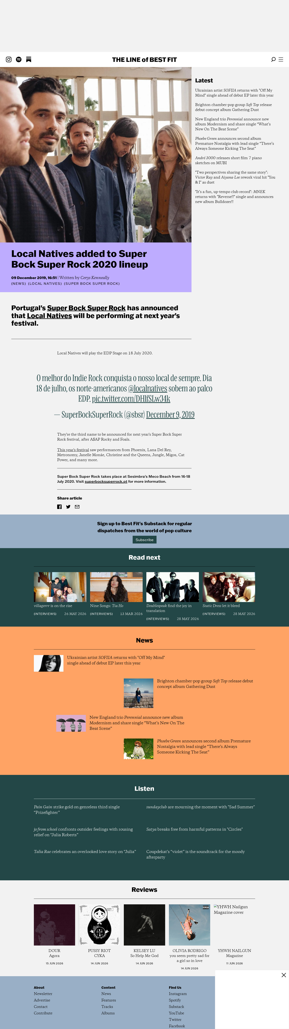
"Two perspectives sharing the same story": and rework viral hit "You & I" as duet (235, 177)
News (18, 283)
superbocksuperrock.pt (106, 481)
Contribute (43, 1013)
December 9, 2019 (170, 415)
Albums (108, 1013)
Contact (41, 1006)
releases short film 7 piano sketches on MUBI (228, 161)
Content (108, 987)
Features (108, 1000)
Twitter (175, 1019)
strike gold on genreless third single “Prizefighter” (77, 810)
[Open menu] (281, 59)
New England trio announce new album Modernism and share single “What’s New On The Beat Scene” (233, 124)
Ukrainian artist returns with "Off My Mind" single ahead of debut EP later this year (234, 93)
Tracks (107, 1006)
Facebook (177, 1026)
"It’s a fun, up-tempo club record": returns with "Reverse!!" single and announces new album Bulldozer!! (234, 196)
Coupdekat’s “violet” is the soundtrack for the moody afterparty (195, 854)
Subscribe (145, 539)
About (39, 987)
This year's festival (73, 450)
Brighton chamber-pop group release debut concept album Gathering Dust (233, 107)
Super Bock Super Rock (86, 307)
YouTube (176, 1013)
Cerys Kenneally (94, 278)
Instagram (178, 994)
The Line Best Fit (144, 59)
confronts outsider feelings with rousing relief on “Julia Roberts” (83, 832)
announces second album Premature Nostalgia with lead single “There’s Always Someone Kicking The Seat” (234, 143)
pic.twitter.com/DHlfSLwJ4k (131, 399)
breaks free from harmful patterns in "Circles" (194, 829)
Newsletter (43, 994)
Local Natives (49, 315)
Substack (176, 1006)
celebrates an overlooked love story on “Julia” (85, 852)
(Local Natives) (45, 283)
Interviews (45, 614)
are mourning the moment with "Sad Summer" (200, 807)
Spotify (175, 1000)
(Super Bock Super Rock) (92, 283)
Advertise (42, 1000)
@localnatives (147, 388)
